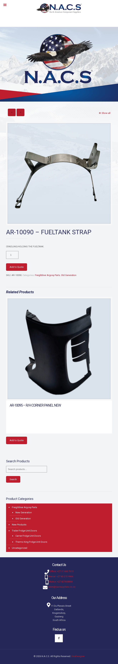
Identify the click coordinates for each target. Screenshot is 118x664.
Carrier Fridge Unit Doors (28, 535)
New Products (19, 524)
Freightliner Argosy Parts (47, 275)
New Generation (23, 512)
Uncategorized (19, 548)
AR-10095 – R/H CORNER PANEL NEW (35, 405)
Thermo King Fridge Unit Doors (31, 542)
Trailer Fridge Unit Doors (24, 530)
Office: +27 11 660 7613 (62, 571)
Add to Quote (16, 267)
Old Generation (68, 275)
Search (13, 479)
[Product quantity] (12, 255)
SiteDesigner (78, 656)
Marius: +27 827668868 (60, 581)
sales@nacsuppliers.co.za (61, 586)
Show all (104, 113)
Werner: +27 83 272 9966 (60, 576)
